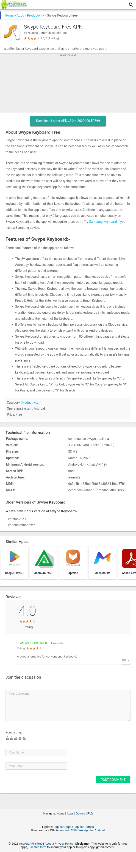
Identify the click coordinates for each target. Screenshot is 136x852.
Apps (20, 15)
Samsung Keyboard (103, 221)
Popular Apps (62, 827)
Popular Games (83, 827)
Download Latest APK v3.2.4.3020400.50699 (68, 121)
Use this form (37, 847)
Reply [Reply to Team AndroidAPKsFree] (125, 660)
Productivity (35, 15)
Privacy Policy (64, 843)
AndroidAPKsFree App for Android (82, 830)
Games (80, 813)
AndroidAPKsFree (30, 843)
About (48, 843)
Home (9, 15)
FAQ (90, 813)
